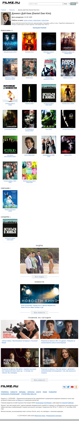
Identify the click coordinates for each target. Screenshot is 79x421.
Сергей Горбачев (67, 403)
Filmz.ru (20, 400)
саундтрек (45, 20)
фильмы (22, 392)
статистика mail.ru (28, 394)
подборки (53, 392)
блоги (38, 392)
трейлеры (5, 392)
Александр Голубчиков (44, 403)
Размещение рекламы (54, 415)
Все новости (39, 312)
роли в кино (28, 20)
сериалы (30, 392)
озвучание (37, 20)
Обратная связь (39, 415)
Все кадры (39, 277)
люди (45, 392)
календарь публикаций (10, 394)
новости (13, 392)
